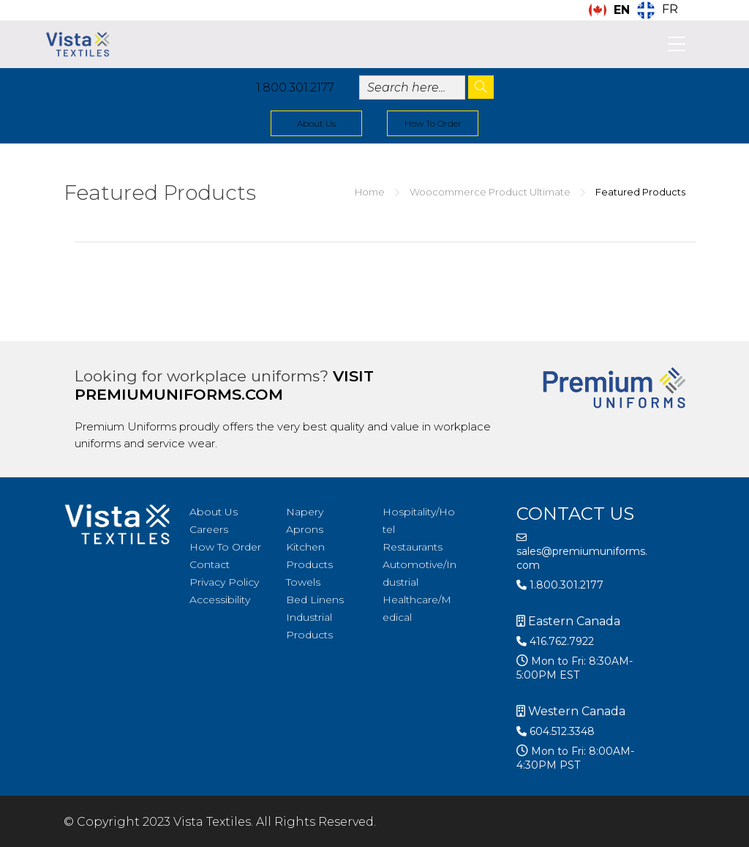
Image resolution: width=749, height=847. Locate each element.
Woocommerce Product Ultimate (490, 192)
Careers (208, 529)
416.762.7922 (555, 641)
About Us (316, 123)
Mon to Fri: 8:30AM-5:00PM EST (574, 668)
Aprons (304, 529)
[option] (657, 10)
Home (370, 192)
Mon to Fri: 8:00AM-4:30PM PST (575, 758)
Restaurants (413, 546)
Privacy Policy (224, 582)
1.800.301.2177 (295, 87)
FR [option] (670, 9)
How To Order (433, 123)
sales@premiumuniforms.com (581, 552)
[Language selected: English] (637, 10)
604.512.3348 (555, 731)
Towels (303, 582)
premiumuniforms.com (179, 394)
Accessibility (219, 599)
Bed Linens (315, 599)
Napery (304, 511)
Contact (209, 564)
